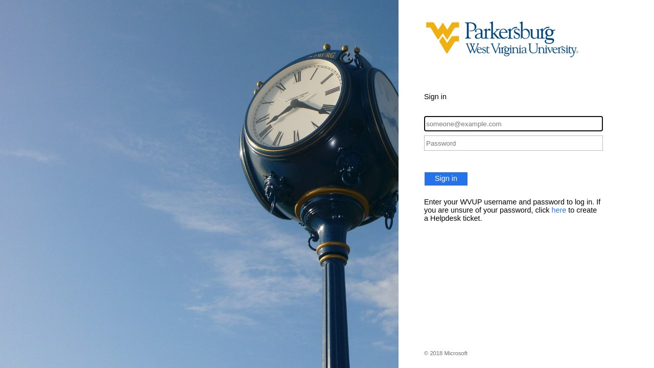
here (559, 210)
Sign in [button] (446, 178)
